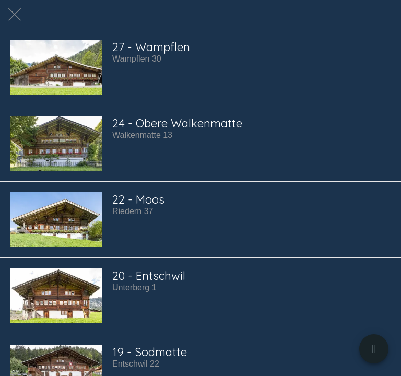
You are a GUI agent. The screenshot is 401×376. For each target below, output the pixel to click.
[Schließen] (14, 14)
